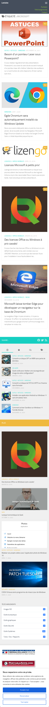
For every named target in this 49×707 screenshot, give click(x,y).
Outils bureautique (24, 615)
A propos (44, 7)
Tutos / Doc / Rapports (24, 637)
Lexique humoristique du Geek (12, 515)
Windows (21, 50)
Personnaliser (24, 696)
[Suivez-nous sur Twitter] (42, 340)
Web (3, 512)
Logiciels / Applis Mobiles (14, 161)
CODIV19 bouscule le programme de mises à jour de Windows (24, 592)
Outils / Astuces (10, 50)
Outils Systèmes (24, 631)
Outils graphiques (24, 620)
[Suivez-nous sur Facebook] (38, 340)
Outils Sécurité (24, 626)
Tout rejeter (24, 702)
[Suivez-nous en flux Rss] (46, 340)
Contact (44, 12)
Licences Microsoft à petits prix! (22, 165)
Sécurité (15, 368)
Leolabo (4, 2)
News (28, 297)
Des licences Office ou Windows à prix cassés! (18, 482)
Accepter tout (24, 690)
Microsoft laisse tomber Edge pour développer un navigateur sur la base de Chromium (23, 307)
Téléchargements (41, 10)
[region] (24, 687)
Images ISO (24, 609)
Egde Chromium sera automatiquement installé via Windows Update (21, 119)
